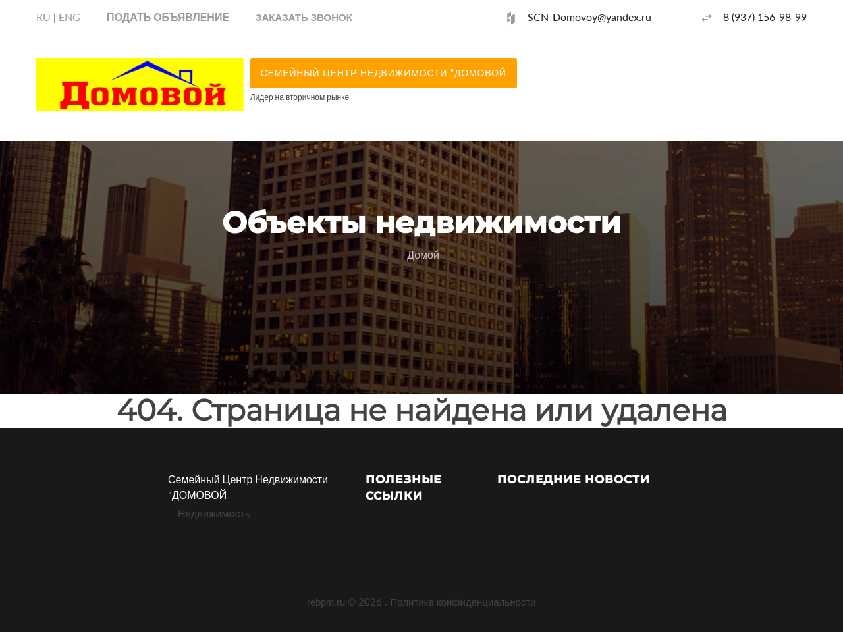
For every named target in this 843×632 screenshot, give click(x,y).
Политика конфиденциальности (462, 602)
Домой (423, 254)
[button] (304, 17)
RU (43, 17)
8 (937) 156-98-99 (765, 17)
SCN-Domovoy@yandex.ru (589, 17)
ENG (69, 17)
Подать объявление (168, 17)
